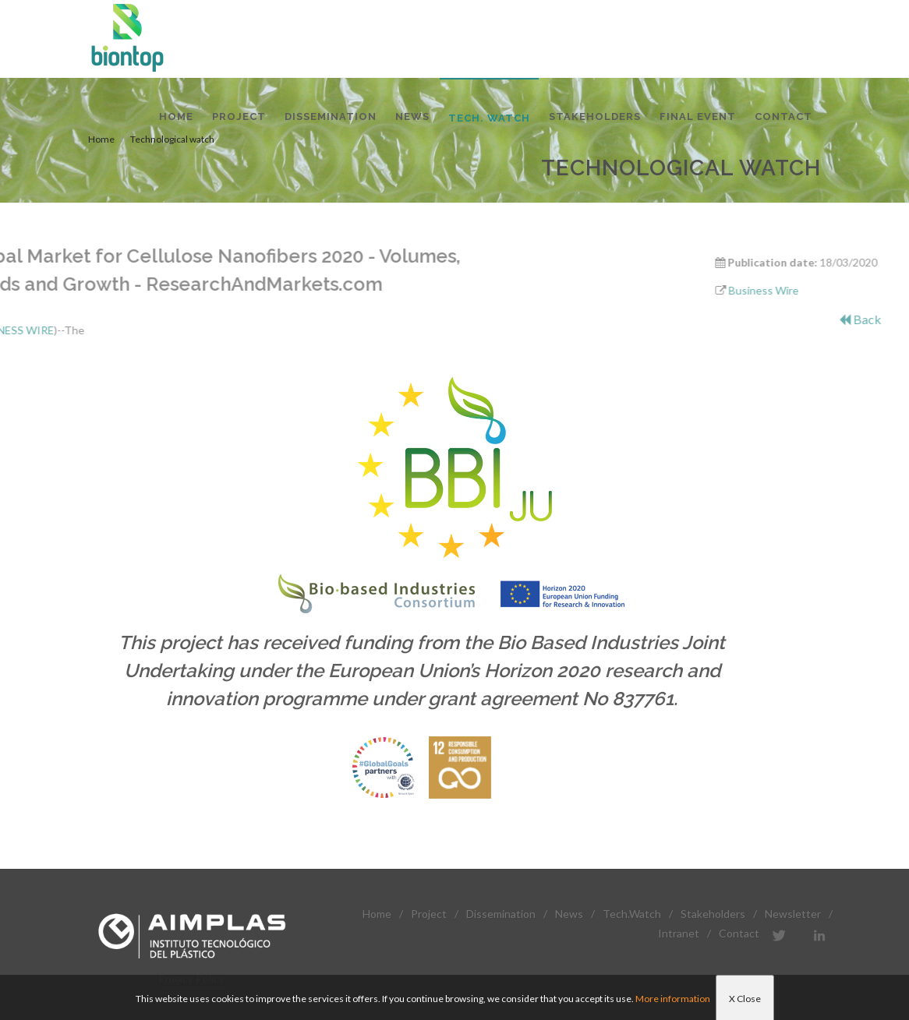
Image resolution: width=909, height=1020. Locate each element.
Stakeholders (713, 913)
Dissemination (501, 913)
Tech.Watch (632, 913)
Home (377, 913)
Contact (739, 933)
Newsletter (793, 913)
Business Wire (815, 290)
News (569, 913)
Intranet (678, 933)
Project (429, 913)
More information (672, 998)
